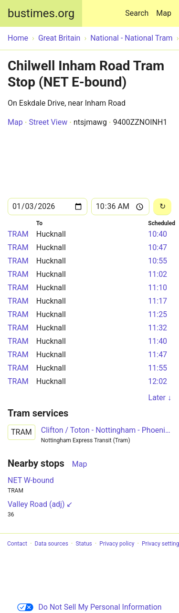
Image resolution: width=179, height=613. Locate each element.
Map (163, 13)
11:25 (157, 314)
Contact (17, 543)
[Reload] (162, 206)
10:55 (157, 260)
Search (138, 9)
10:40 (157, 234)
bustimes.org (41, 13)
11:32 (157, 327)
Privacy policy (116, 543)
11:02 (157, 274)
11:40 (157, 341)
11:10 (157, 287)
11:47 (157, 354)
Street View (48, 122)
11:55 (157, 367)
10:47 (157, 247)
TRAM (18, 234)
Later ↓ (159, 397)
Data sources (51, 543)
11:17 (157, 301)
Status (83, 543)
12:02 (157, 381)
